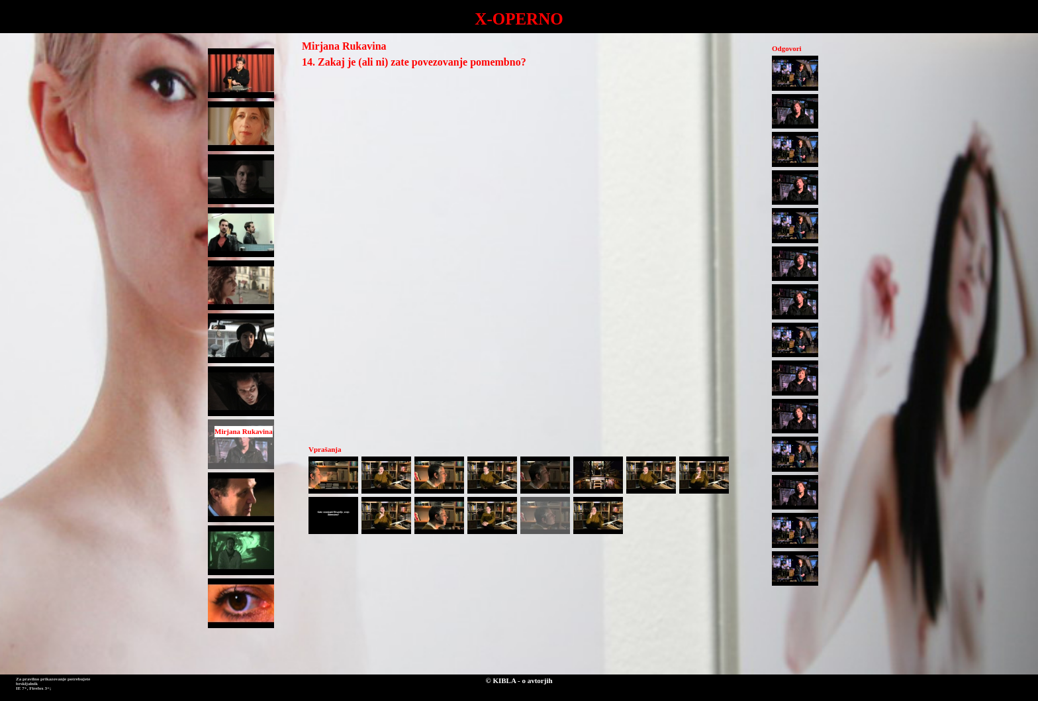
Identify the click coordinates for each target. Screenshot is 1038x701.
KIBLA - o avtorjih (522, 680)
